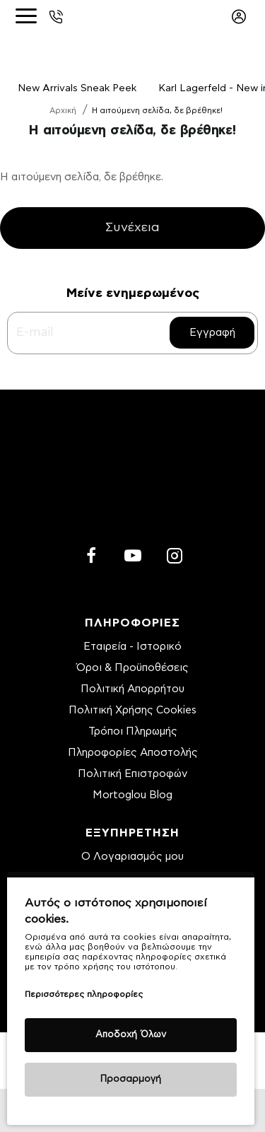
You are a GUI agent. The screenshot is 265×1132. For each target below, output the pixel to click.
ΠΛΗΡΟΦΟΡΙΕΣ (132, 623)
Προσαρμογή (130, 1079)
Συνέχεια (132, 228)
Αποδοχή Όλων (130, 1034)
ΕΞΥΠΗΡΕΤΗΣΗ (132, 833)
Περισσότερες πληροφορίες (84, 994)
